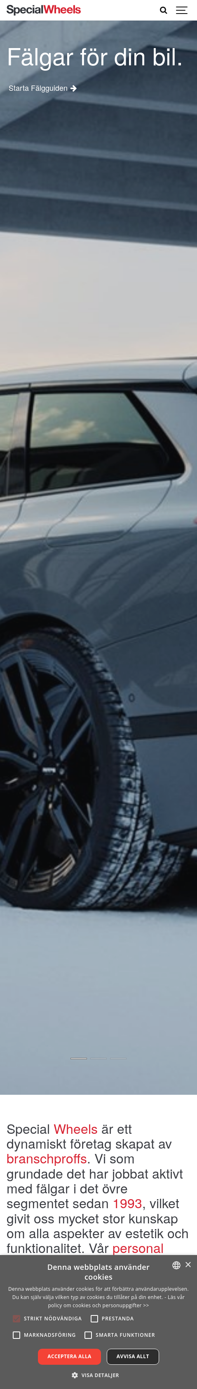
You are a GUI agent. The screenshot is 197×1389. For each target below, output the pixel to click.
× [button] (188, 1265)
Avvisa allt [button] (133, 1356)
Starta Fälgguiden (37, 87)
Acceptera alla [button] (69, 1356)
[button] (98, 1375)
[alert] (98, 1322)
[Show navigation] (182, 10)
